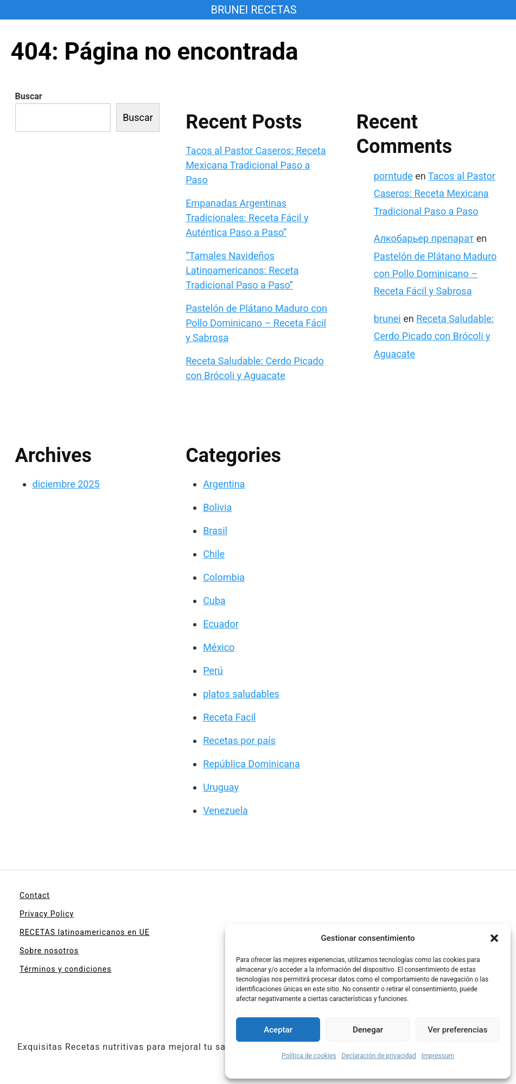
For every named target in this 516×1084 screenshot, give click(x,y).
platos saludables (241, 694)
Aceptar (278, 1030)
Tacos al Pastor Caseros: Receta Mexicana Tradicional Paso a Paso (256, 165)
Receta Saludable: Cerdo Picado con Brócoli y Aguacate (434, 336)
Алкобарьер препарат (424, 238)
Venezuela (225, 810)
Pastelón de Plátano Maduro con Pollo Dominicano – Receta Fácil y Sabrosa (256, 323)
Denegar (368, 1030)
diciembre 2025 (66, 484)
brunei (387, 318)
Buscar (28, 96)
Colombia (224, 577)
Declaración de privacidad (378, 1056)
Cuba (214, 600)
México (218, 647)
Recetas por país (239, 740)
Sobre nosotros (49, 950)
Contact (35, 895)
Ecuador (221, 624)
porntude (393, 176)
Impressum (438, 1056)
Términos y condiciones (65, 969)
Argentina (224, 484)
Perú (213, 670)
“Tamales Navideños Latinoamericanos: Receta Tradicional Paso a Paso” (242, 270)
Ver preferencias (457, 1030)
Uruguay (221, 787)
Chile (214, 554)
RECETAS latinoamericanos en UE (85, 932)
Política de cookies (309, 1056)
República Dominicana (251, 763)
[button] (494, 938)
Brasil (215, 530)
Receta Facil (229, 717)
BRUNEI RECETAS (253, 9)
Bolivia (217, 507)
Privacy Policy (47, 913)
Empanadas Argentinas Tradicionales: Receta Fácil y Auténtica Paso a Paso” (247, 217)
